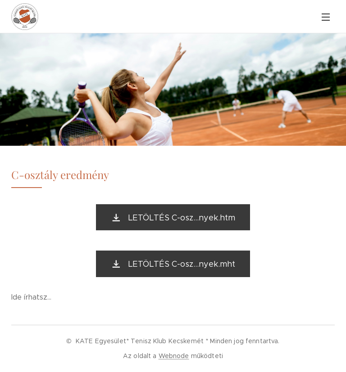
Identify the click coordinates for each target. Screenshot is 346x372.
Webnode (174, 356)
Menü (326, 17)
